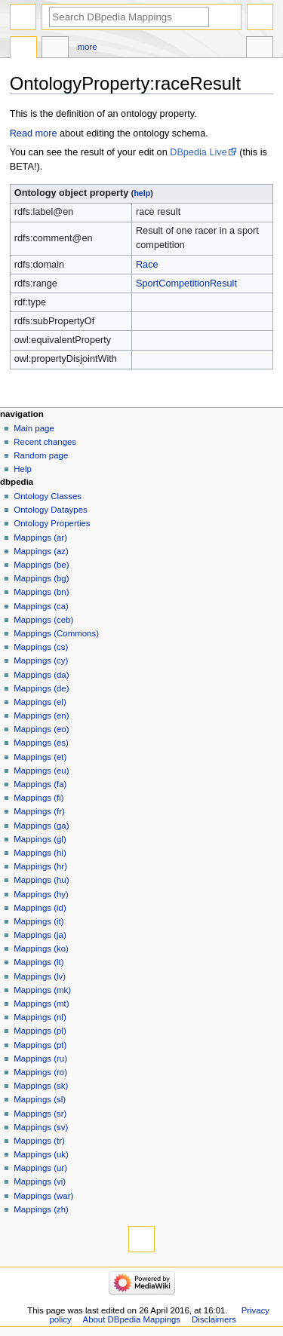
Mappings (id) (40, 907)
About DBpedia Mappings (132, 1319)
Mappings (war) (43, 1195)
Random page (41, 455)
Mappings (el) (40, 701)
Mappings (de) (41, 688)
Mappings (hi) (40, 852)
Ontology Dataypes (50, 509)
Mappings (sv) (41, 1127)
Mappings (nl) (40, 1017)
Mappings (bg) (41, 578)
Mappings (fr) (39, 811)
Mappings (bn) (41, 591)
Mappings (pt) (40, 1044)
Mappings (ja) (40, 934)
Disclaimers (214, 1319)
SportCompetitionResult (186, 283)
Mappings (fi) (38, 797)
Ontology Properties (52, 523)
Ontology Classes (48, 496)
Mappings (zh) (41, 1209)
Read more (33, 133)
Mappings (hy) (41, 894)
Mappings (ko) (41, 948)
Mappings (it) (38, 921)
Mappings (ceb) (43, 619)
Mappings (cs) (41, 646)
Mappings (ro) (40, 1072)
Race (147, 264)
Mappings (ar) (40, 537)
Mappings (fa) (40, 784)
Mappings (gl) (40, 839)
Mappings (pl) (40, 1030)
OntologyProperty (23, 49)
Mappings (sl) (40, 1099)
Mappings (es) (41, 742)
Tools (259, 49)
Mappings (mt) (41, 1003)
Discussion (55, 49)
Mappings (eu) (41, 770)
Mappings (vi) (40, 1181)
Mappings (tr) (39, 1140)
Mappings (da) (41, 674)
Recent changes (45, 441)
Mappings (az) (41, 551)
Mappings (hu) (41, 879)
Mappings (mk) (42, 989)
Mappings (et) (40, 756)
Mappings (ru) (40, 1058)
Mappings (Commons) (56, 633)
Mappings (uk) (41, 1154)
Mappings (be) (41, 564)
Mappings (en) (41, 715)
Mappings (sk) (41, 1085)
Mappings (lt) (38, 962)
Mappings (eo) (41, 729)
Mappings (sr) (40, 1113)
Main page (34, 428)
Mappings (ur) (40, 1167)
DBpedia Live (198, 152)
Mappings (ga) (41, 825)
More (87, 46)
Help (23, 468)
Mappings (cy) (41, 660)
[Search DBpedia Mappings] (129, 17)
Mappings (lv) (40, 976)
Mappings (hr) (40, 866)
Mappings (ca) (41, 606)
